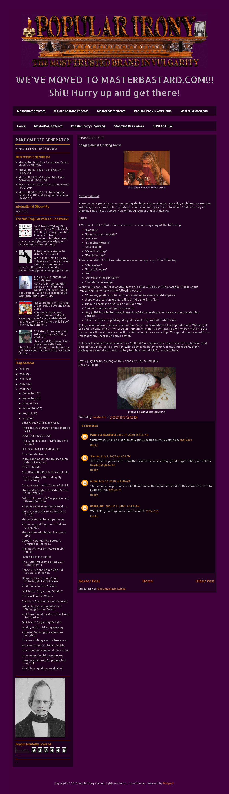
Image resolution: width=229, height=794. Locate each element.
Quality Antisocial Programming (42, 627)
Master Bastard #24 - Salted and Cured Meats (43, 164)
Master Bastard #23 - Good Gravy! (40, 169)
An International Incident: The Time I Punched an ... (46, 616)
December (29, 393)
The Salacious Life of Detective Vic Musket (45, 442)
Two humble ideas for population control (43, 662)
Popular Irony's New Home (153, 111)
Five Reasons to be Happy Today (43, 519)
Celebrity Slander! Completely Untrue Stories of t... (41, 542)
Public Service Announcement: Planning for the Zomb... (41, 607)
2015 (22, 368)
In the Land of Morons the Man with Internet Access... (45, 460)
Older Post (205, 581)
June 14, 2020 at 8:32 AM (132, 434)
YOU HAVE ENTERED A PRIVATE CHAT (45, 472)
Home (21, 126)
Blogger (168, 783)
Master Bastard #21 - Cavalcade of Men (43, 184)
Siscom (94, 456)
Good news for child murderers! (42, 655)
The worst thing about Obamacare (44, 640)
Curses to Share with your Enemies (44, 601)
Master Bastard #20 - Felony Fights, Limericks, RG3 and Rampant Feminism (43, 193)
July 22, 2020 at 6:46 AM (114, 481)
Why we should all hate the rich (43, 645)
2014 (22, 374)
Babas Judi (97, 505)
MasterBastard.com (31, 111)
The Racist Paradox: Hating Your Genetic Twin (43, 563)
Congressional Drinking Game (41, 422)
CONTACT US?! (163, 126)
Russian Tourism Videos (37, 596)
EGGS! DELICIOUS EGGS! (36, 435)
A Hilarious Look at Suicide (39, 586)
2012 (22, 383)
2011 (22, 389)
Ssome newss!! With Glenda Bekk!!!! (45, 485)
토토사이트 (114, 489)
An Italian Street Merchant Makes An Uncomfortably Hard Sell (51, 334)
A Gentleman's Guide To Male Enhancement (49, 253)
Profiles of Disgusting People (41, 622)
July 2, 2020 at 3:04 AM (115, 456)
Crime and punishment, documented (45, 650)
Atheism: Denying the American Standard (42, 634)
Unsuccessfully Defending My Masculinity (41, 479)
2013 (22, 378)
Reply (94, 445)
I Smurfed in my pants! (36, 556)
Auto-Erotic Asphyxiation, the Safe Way (50, 278)
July (25, 418)
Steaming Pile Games (129, 126)
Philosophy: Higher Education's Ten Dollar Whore (45, 492)
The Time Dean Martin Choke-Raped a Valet (46, 429)
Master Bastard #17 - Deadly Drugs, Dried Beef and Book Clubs (52, 305)
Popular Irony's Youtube (88, 126)
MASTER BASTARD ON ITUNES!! (38, 148)
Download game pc (102, 464)
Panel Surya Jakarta (103, 434)
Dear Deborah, (31, 467)
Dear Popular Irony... (35, 454)
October (28, 403)
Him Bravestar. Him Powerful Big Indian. (43, 550)
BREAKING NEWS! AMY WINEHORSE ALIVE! (43, 513)
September (29, 408)
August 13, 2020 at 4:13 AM (122, 505)
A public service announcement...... (44, 506)
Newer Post (89, 581)
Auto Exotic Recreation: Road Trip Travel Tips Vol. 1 (52, 227)
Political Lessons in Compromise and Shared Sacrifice (45, 500)
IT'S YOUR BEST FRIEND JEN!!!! (40, 448)
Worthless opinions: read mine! (42, 668)
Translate (21, 211)
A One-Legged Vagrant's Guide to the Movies (44, 526)
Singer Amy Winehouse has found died (44, 534)
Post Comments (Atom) (111, 588)
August (27, 413)
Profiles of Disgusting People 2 (42, 591)
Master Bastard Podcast (71, 111)
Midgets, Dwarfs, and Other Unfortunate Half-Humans (40, 579)
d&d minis (185, 439)
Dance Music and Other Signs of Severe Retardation (42, 571)
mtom (93, 481)
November (29, 398)
